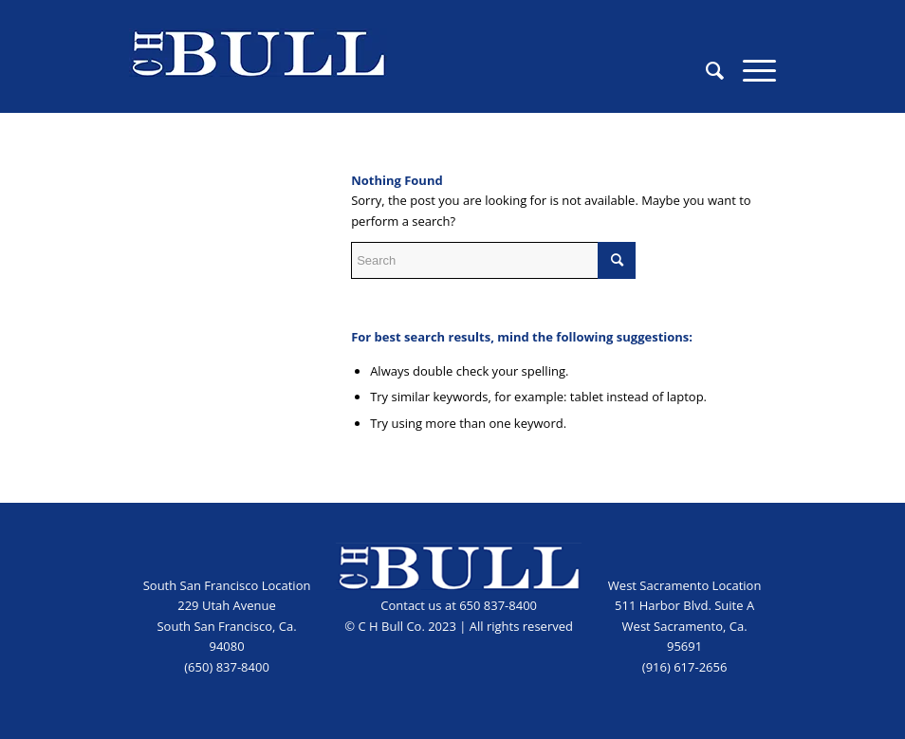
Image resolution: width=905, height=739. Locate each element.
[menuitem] (705, 70)
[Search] (705, 70)
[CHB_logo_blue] (258, 70)
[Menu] (750, 70)
